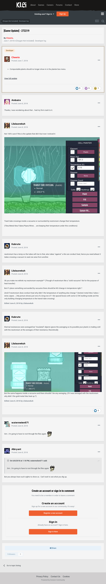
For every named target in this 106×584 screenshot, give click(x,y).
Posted (19, 61)
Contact (68, 5)
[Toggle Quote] (8, 461)
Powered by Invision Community (53, 580)
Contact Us (55, 576)
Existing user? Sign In (44, 14)
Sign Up (62, 14)
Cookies (66, 576)
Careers (50, 5)
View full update (10, 78)
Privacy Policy (42, 576)
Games (41, 5)
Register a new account (53, 513)
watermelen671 (36, 461)
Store (76, 5)
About (33, 5)
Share (53, 548)
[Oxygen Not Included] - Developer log (31, 41)
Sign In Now (53, 532)
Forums (59, 5)
